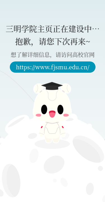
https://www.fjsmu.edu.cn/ (52, 67)
